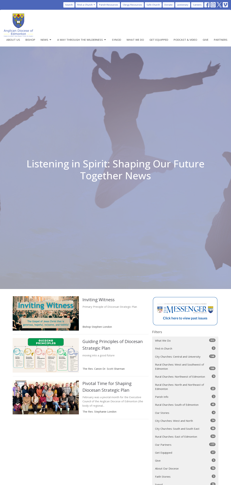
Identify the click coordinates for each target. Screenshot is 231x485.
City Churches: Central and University (185, 356)
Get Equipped (158, 39)
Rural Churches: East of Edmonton (185, 436)
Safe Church (153, 4)
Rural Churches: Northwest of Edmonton (185, 376)
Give (205, 39)
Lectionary (182, 4)
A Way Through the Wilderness (81, 40)
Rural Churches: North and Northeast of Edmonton (185, 387)
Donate (168, 4)
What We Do (135, 39)
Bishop (30, 39)
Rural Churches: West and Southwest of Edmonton (185, 366)
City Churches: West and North (185, 420)
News (46, 40)
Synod (116, 39)
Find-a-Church (86, 4)
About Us (13, 39)
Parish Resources (108, 4)
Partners (220, 39)
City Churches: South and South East (185, 428)
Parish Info (185, 397)
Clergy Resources (132, 4)
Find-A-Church (185, 348)
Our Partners (185, 444)
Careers (197, 4)
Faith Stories (185, 476)
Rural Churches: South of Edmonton (185, 404)
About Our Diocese (185, 468)
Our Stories (185, 413)
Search (69, 4)
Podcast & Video (185, 39)
